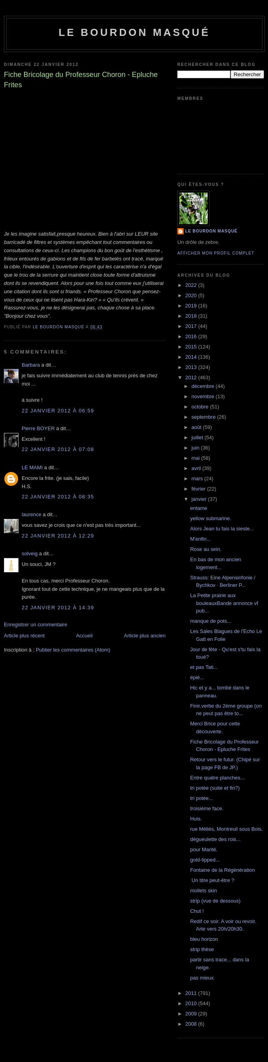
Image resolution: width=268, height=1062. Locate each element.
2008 (191, 1024)
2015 (191, 347)
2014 (191, 357)
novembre (204, 396)
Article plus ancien (145, 636)
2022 (191, 285)
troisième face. (206, 808)
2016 (191, 336)
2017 (191, 326)
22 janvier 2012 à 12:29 (58, 536)
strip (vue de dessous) (215, 901)
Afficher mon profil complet (215, 253)
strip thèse (202, 949)
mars (198, 478)
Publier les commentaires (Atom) (73, 650)
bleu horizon (204, 939)
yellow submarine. (210, 518)
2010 (191, 1003)
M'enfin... (200, 539)
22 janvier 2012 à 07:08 (58, 449)
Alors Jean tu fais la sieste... (222, 529)
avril (197, 468)
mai (196, 458)
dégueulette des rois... (215, 839)
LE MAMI (32, 467)
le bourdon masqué (134, 32)
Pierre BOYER (38, 428)
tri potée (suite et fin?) (215, 788)
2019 (191, 306)
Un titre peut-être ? (212, 880)
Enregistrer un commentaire (35, 624)
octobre (201, 407)
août (197, 427)
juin (196, 448)
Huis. (196, 819)
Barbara (31, 365)
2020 (191, 295)
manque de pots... (210, 621)
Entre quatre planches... (217, 778)
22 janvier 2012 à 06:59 (58, 411)
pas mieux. (202, 978)
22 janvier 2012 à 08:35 (58, 497)
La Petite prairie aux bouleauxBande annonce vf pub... (224, 603)
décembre (204, 386)
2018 (191, 316)
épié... (197, 677)
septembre (204, 417)
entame (198, 508)
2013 (191, 367)
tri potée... (201, 798)
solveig (29, 553)
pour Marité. (203, 849)
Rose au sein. (205, 549)
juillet (198, 437)
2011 (191, 993)
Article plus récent (24, 636)
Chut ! (197, 911)
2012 (191, 377)
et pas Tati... (204, 667)
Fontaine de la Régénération (222, 870)
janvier (200, 499)
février (199, 489)
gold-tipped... (205, 860)
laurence (31, 514)
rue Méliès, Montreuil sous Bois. (226, 829)
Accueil (84, 636)
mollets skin (203, 890)
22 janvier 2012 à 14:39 (58, 608)
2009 (191, 1014)
